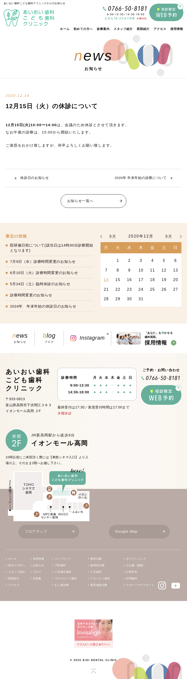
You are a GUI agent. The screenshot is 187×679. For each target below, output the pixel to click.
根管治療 (96, 558)
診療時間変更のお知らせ (31, 295)
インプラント (63, 558)
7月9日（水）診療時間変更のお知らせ (43, 261)
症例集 (37, 578)
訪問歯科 (131, 578)
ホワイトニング (136, 558)
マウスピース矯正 (66, 578)
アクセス (160, 29)
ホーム (65, 29)
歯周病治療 (97, 565)
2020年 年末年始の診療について (141, 178)
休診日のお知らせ (34, 178)
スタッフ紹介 (123, 29)
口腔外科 (131, 571)
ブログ (49, 338)
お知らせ (20, 338)
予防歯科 (60, 565)
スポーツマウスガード (140, 584)
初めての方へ (83, 29)
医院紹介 (143, 29)
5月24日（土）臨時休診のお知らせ (40, 284)
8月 (113, 236)
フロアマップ (52, 532)
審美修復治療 (98, 584)
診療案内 (103, 29)
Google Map (142, 532)
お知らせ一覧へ (96, 201)
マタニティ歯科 (100, 578)
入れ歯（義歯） (136, 565)
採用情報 (176, 29)
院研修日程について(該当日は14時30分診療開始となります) (51, 247)
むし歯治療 (62, 584)
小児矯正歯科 (63, 571)
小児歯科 (96, 571)
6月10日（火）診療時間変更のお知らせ (44, 273)
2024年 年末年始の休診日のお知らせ (43, 306)
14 (106, 280)
